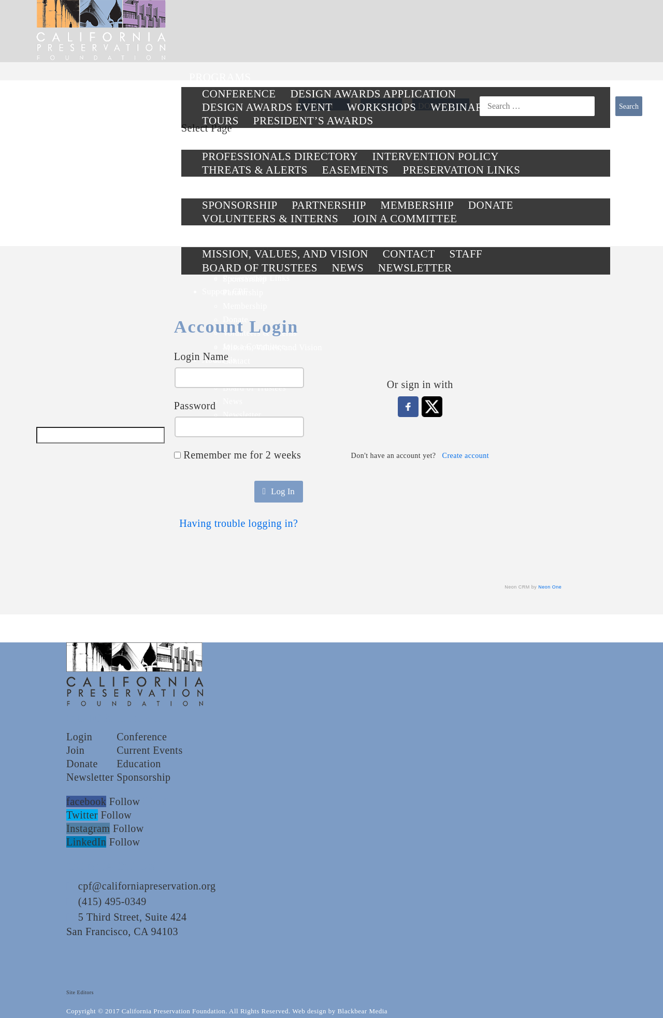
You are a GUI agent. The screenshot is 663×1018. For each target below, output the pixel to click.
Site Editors (80, 992)
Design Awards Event (267, 107)
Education (139, 763)
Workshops (381, 107)
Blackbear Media (362, 1011)
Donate (82, 763)
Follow (124, 801)
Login (79, 736)
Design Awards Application (373, 94)
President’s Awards (313, 120)
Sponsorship (143, 777)
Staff (465, 254)
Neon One (549, 587)
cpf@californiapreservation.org (147, 886)
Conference (239, 94)
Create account (465, 456)
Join (75, 750)
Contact (409, 254)
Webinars (459, 107)
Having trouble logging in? (238, 523)
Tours (220, 120)
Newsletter (90, 777)
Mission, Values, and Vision (285, 254)
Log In (279, 491)
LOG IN (319, 106)
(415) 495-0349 (112, 901)
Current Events (150, 750)
